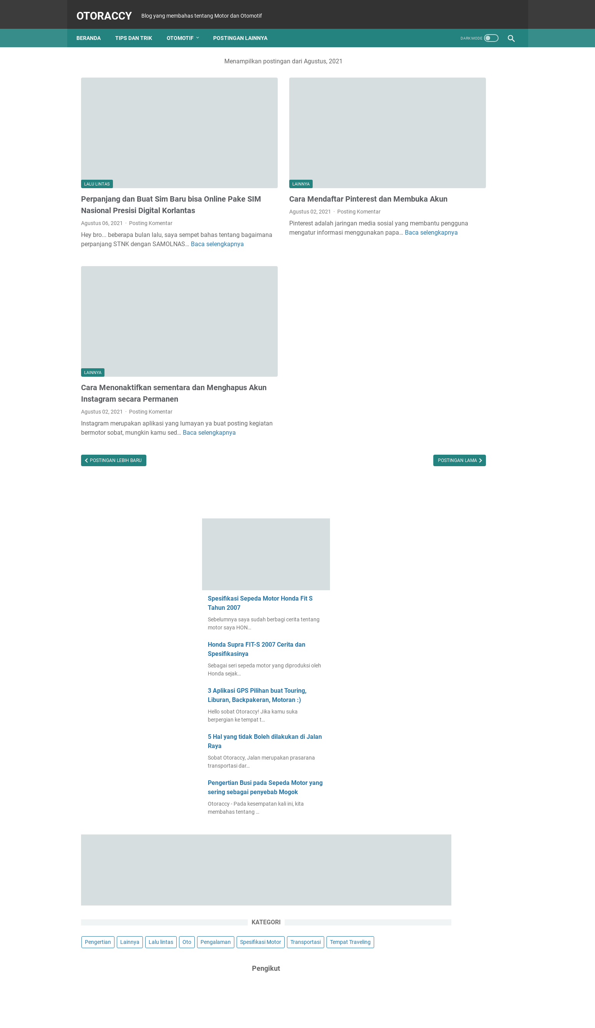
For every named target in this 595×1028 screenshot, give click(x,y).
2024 (417, 717)
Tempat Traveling (463, 468)
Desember (430, 693)
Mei (422, 920)
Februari (428, 753)
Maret (425, 669)
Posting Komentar (150, 196)
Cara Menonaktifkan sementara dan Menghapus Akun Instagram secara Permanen (143, 349)
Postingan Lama (343, 431)
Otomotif (184, 28)
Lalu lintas (97, 145)
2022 (417, 764)
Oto (505, 439)
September (431, 824)
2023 (417, 741)
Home (286, 1000)
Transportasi (418, 468)
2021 (418, 788)
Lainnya (243, 145)
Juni (423, 908)
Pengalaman (418, 453)
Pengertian (416, 439)
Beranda (93, 28)
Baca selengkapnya (145, 226)
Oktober (428, 812)
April (423, 776)
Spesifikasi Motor (463, 453)
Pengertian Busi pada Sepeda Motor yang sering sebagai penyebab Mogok (455, 323)
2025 (417, 681)
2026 (417, 657)
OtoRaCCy (108, 9)
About (308, 1000)
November (430, 705)
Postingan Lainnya (245, 28)
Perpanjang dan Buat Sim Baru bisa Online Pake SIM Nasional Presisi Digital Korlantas (150, 172)
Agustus (428, 729)
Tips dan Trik (138, 28)
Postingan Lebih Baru (115, 431)
